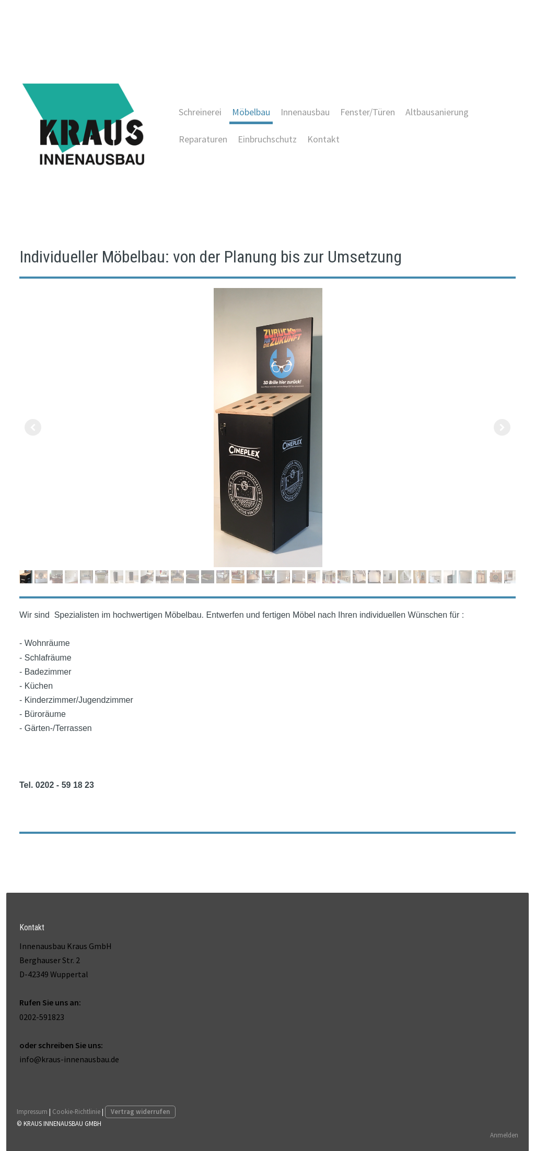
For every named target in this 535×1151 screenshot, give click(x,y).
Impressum (32, 1111)
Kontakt (323, 139)
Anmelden (504, 1134)
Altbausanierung (437, 112)
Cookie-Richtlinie (76, 1111)
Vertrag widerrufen (140, 1111)
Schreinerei (200, 112)
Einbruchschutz (267, 139)
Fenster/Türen (367, 112)
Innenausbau (305, 112)
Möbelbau (251, 112)
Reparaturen (203, 139)
